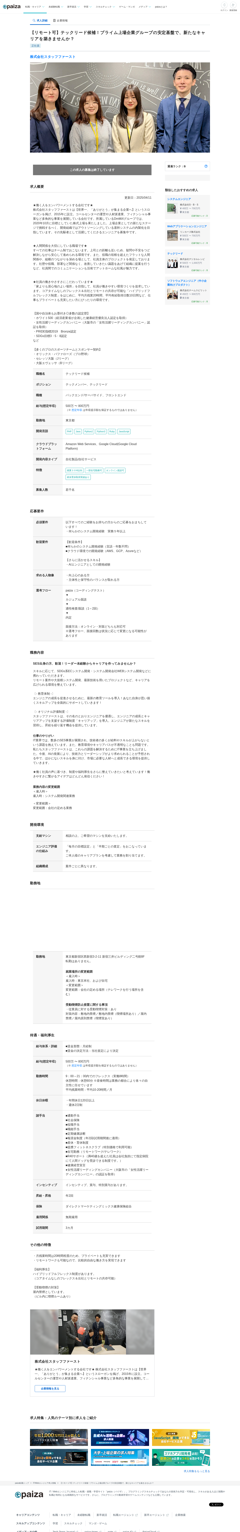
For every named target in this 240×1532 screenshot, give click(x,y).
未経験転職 (83, 1501)
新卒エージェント (154, 1501)
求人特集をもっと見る (197, 1457)
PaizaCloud (149, 1518)
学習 (55, 1509)
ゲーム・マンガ (127, 6)
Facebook (75, 1526)
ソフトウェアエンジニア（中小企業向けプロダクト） (187, 282)
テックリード (175, 253)
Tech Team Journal (64, 1518)
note (110, 1518)
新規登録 (233, 10)
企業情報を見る (50, 1375)
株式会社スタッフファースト (53, 57)
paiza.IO (128, 1518)
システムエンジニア (179, 199)
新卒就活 (102, 1501)
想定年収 (75, 410)
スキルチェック (73, 1509)
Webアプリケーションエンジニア (187, 226)
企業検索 (180, 1501)
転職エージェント (123, 1501)
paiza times (91, 1518)
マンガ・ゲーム (98, 1509)
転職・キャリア (62, 1501)
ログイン (224, 10)
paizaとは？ (161, 6)
